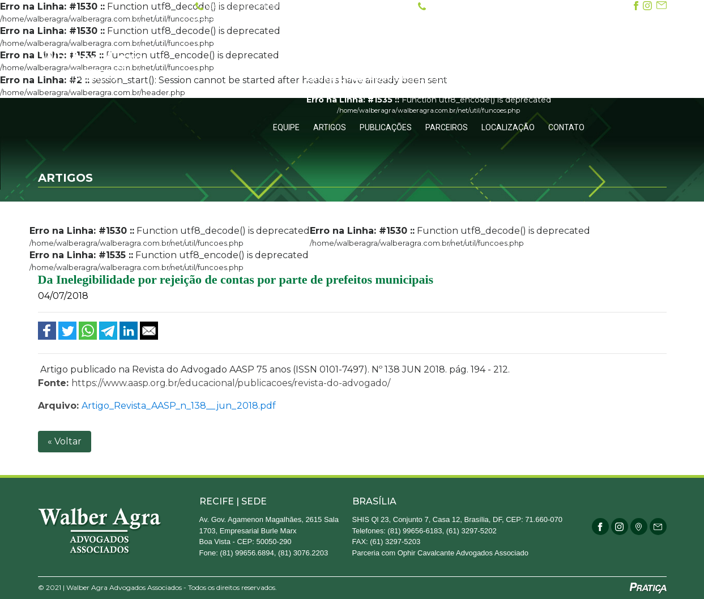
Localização (508, 127)
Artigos (329, 127)
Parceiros (446, 127)
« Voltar (65, 441)
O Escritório (422, 37)
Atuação (481, 37)
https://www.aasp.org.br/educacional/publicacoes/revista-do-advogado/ (230, 383)
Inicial (370, 37)
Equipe (286, 127)
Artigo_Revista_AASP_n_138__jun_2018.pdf (179, 405)
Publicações (386, 127)
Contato (566, 127)
